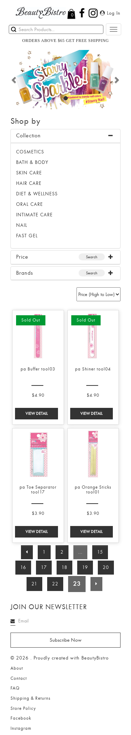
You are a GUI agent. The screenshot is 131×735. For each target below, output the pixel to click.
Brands (24, 273)
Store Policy (23, 708)
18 (64, 567)
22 (55, 584)
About (16, 668)
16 (23, 567)
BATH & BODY (32, 162)
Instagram (20, 728)
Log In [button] (110, 13)
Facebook (20, 718)
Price (22, 257)
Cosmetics (30, 152)
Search (91, 256)
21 (34, 584)
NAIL (21, 225)
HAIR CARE (29, 183)
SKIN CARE (29, 173)
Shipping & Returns (30, 698)
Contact (18, 678)
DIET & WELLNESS (37, 194)
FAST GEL (27, 236)
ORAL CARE (29, 204)
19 (85, 567)
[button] (14, 79)
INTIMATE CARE (34, 215)
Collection (28, 135)
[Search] (56, 29)
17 (44, 567)
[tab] (65, 136)
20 (106, 567)
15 (100, 552)
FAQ (15, 688)
